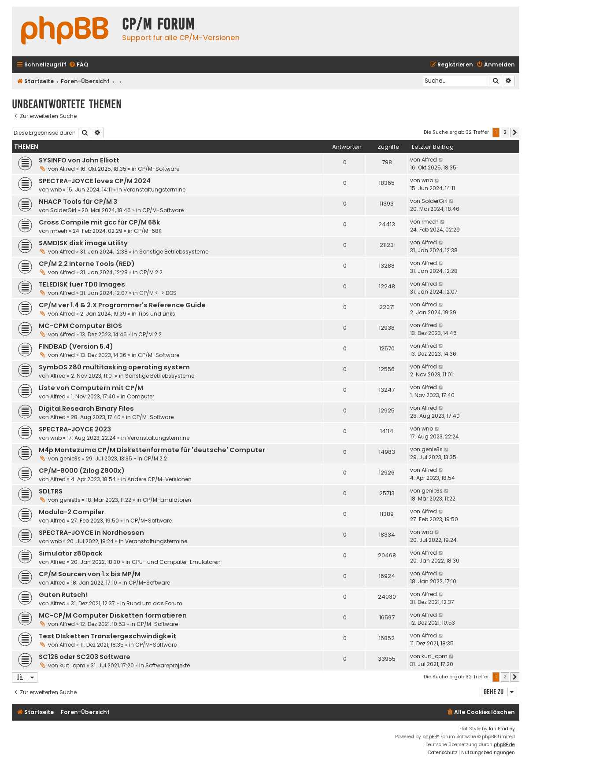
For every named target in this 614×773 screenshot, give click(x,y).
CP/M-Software (158, 169)
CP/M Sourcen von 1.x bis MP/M (90, 574)
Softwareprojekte (167, 665)
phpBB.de (504, 744)
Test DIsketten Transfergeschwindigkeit (107, 636)
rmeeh (58, 231)
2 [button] (505, 132)
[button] (514, 132)
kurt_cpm (72, 665)
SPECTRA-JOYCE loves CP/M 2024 (95, 181)
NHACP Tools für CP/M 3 (78, 201)
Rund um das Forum (154, 603)
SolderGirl (63, 210)
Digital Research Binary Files (86, 408)
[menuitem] (78, 65)
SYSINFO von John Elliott (79, 160)
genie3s (70, 458)
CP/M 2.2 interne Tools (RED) (87, 263)
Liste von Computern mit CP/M (91, 387)
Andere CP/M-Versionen (159, 479)
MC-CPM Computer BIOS (80, 325)
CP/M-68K (148, 231)
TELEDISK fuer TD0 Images (82, 284)
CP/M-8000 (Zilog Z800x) (82, 470)
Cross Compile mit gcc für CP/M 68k (99, 222)
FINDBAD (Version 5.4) (76, 346)
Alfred (67, 169)
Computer (140, 396)
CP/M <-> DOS (158, 293)
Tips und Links (156, 313)
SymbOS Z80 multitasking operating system (114, 367)
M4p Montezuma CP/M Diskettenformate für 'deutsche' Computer (152, 449)
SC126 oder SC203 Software (84, 656)
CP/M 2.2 (151, 272)
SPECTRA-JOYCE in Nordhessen (91, 532)
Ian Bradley (502, 728)
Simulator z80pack (71, 553)
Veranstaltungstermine (154, 189)
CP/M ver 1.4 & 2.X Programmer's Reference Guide (122, 305)
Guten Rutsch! (63, 594)
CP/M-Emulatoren (167, 500)
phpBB (429, 736)
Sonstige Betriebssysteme (173, 251)
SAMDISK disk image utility (83, 243)
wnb (56, 189)
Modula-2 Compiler (71, 512)
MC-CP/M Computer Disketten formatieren (113, 615)
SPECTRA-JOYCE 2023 (75, 429)
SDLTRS (51, 491)
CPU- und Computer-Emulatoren (176, 562)
